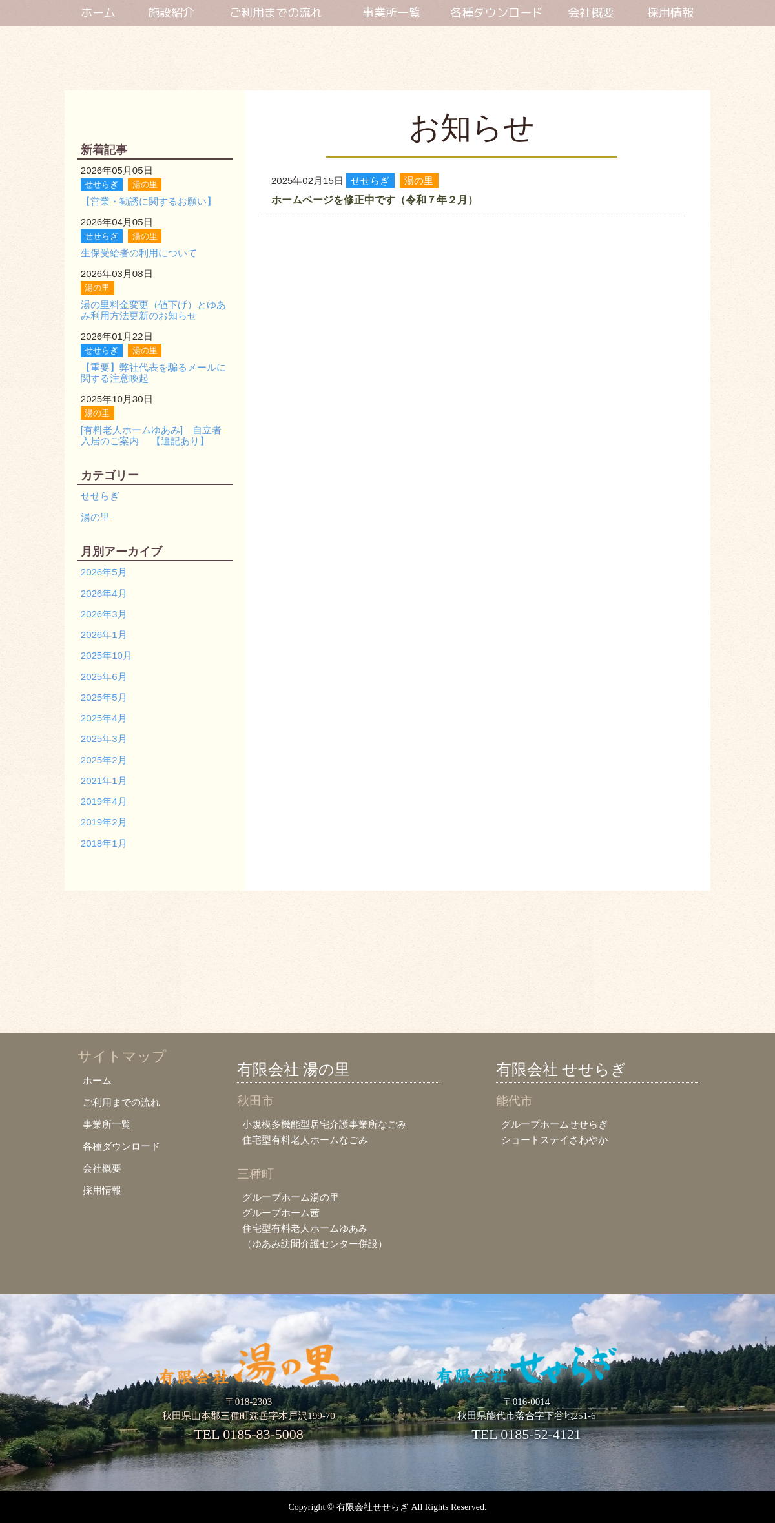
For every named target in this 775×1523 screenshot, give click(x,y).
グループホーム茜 (281, 1212)
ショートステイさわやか (554, 1139)
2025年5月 (104, 697)
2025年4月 (104, 717)
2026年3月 (104, 613)
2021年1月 (104, 780)
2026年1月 (104, 634)
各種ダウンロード (496, 13)
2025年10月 (106, 655)
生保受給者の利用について (139, 252)
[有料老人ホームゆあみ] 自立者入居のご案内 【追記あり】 (151, 435)
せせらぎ (100, 495)
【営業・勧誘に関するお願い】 (148, 201)
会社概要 (591, 13)
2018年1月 (104, 843)
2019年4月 (104, 801)
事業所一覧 (391, 13)
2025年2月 (104, 759)
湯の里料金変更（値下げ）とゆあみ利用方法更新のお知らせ (153, 310)
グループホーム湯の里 (290, 1197)
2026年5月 (104, 571)
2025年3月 (104, 738)
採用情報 (670, 13)
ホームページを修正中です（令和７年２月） (374, 199)
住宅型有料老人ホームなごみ (305, 1139)
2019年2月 (104, 821)
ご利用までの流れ (275, 13)
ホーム (98, 13)
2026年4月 (104, 593)
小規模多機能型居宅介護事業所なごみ (324, 1124)
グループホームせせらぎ (554, 1124)
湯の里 (95, 517)
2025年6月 (104, 676)
